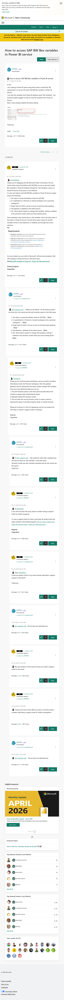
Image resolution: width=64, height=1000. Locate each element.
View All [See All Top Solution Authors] (10, 889)
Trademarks (4, 987)
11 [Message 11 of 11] (18, 676)
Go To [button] (54, 27)
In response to (21, 298)
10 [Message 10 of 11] (18, 724)
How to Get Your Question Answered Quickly (22, 846)
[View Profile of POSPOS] (14, 69)
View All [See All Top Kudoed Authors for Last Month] (10, 931)
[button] (41, 59)
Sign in (41, 27)
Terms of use (5, 984)
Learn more (5, 12)
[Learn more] (13, 825)
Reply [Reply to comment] (52, 280)
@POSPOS (15, 180)
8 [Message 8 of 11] (17, 764)
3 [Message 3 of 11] (14, 344)
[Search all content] (38, 31)
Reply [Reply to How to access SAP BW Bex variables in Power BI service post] (52, 141)
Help (47, 27)
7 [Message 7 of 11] (17, 592)
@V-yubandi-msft (17, 310)
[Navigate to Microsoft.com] (7, 18)
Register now (38, 40)
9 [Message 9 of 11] (17, 632)
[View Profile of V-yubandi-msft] (23, 167)
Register (33, 27)
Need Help (16, 131)
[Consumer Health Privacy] (32, 994)
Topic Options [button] (52, 59)
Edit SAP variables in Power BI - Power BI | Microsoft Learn (30, 261)
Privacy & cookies (6, 981)
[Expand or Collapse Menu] (3, 23)
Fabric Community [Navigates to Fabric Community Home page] (22, 17)
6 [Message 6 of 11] (17, 538)
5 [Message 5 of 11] (17, 475)
